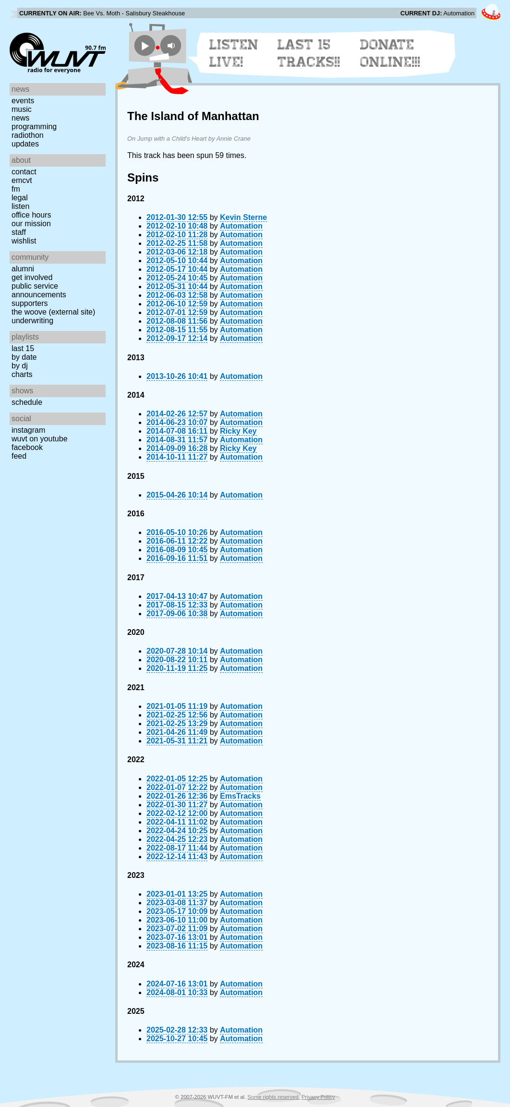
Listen (20, 206)
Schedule (27, 402)
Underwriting (32, 320)
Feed (19, 456)
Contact (24, 172)
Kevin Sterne (243, 217)
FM (16, 189)
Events (23, 101)
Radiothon (28, 135)
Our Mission (31, 223)
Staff (19, 232)
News (20, 118)
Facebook (27, 447)
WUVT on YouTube (40, 439)
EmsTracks (240, 796)
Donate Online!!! (390, 53)
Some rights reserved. (273, 1097)
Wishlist (24, 241)
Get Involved (32, 277)
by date (24, 357)
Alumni (23, 269)
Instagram (28, 430)
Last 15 (23, 348)
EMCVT (22, 180)
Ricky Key (238, 431)
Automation (241, 226)
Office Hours (31, 215)
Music (22, 109)
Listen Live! (234, 53)
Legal (20, 198)
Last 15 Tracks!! (309, 53)
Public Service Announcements (39, 290)
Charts (22, 374)
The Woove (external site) (53, 312)
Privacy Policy (318, 1097)
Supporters (30, 303)
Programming (34, 126)
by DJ (20, 366)
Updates (25, 144)
